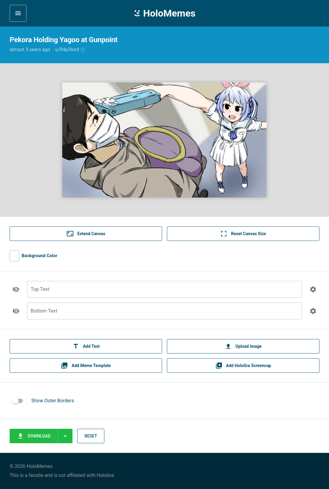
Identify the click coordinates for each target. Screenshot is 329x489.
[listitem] (164, 400)
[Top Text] (164, 293)
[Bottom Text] (164, 314)
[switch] (18, 401)
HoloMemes (164, 13)
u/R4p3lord (70, 49)
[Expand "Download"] (65, 436)
